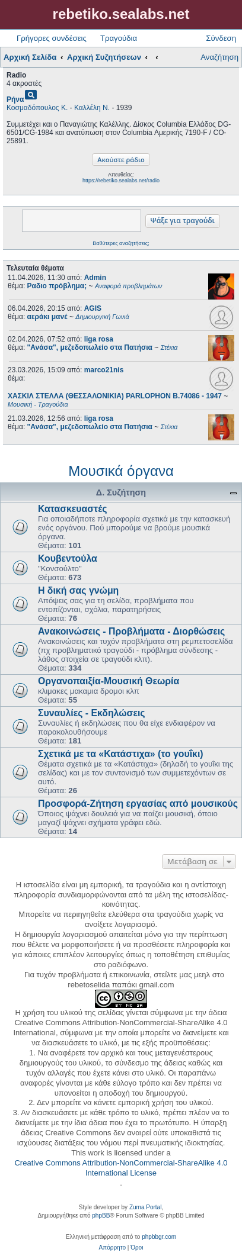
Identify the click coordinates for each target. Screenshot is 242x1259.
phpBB (101, 1215)
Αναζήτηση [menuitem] (219, 57)
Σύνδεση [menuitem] (221, 38)
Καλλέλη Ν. (92, 108)
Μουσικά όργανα (121, 471)
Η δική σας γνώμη (78, 590)
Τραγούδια (118, 38)
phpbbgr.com (159, 1237)
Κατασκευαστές (72, 509)
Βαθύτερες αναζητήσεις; (121, 243)
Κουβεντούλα (67, 558)
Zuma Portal (145, 1207)
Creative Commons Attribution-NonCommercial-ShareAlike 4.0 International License (120, 1167)
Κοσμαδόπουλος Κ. (37, 108)
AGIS (92, 308)
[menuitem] (112, 1247)
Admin (95, 277)
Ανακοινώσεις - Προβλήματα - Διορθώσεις (131, 631)
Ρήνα (15, 99)
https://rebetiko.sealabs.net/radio (121, 180)
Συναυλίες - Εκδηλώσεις (91, 713)
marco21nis (104, 370)
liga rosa (98, 339)
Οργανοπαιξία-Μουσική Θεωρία (108, 681)
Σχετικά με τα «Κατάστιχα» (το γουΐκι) (120, 754)
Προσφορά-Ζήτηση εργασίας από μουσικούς (138, 803)
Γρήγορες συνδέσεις (52, 38)
